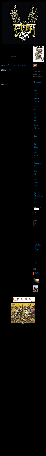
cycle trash (35, 202)
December (36, 227)
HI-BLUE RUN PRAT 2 (37, 242)
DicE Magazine (35, 136)
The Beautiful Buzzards (36, 187)
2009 (34, 269)
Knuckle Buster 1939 (36, 101)
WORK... (35, 241)
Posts (34, 208)
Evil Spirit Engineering (36, 123)
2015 (34, 222)
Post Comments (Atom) (6, 84)
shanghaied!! (35, 185)
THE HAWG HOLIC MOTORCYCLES (38, 196)
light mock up (36, 251)
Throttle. (35, 193)
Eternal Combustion (36, 166)
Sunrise (35, 152)
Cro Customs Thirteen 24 (36, 133)
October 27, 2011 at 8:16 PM (8, 69)
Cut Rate (35, 179)
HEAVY (35, 120)
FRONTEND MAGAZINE (37, 141)
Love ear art (35, 114)
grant (34, 275)
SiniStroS (35, 117)
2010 (34, 268)
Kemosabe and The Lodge (37, 160)
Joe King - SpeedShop (36, 104)
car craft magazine (16, 65)
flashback (35, 248)
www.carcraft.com (27, 48)
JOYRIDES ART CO (36, 112)
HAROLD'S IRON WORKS (37, 158)
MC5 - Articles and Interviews (37, 201)
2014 (34, 223)
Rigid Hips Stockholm (36, 125)
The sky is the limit (36, 250)
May (35, 263)
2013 (34, 224)
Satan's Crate (35, 197)
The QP (34, 274)
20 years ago (36, 246)
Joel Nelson (4, 69)
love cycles (35, 109)
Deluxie (35, 144)
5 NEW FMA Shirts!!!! (37, 252)
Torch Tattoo (35, 203)
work (35, 247)
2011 (34, 226)
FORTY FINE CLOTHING (36, 272)
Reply (3, 71)
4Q (34, 194)
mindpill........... (35, 168)
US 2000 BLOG (35, 90)
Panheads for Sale (36, 254)
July (35, 261)
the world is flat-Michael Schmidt (37, 163)
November (36, 228)
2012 (34, 225)
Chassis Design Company (36, 98)
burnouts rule (9, 65)
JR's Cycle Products (36, 155)
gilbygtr (35, 131)
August (35, 260)
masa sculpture (35, 139)
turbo (26, 65)
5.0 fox (4, 65)
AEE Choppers (35, 85)
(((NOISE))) (35, 150)
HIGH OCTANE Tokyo (36, 147)
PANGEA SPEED (36, 93)
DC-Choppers (35, 177)
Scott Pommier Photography (37, 200)
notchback (23, 65)
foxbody (21, 65)
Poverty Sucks (35, 195)
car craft (13, 65)
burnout (6, 65)
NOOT (35, 87)
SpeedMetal (35, 171)
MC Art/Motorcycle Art (36, 106)
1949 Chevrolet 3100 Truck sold (38, 245)
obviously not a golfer (37, 249)
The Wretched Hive (36, 182)
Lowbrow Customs (36, 199)
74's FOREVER (36, 174)
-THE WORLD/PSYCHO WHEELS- (38, 82)
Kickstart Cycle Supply (36, 128)
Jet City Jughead (35, 273)
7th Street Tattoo (36, 198)
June (35, 262)
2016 (34, 221)
